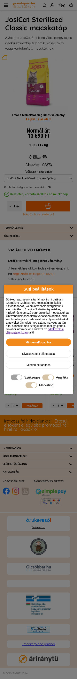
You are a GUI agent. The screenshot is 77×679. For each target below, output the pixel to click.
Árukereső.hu (38, 527)
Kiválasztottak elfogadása (38, 353)
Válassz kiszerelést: (38, 171)
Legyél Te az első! (38, 119)
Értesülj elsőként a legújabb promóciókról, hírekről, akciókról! (36, 425)
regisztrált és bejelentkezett (34, 273)
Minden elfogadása (38, 342)
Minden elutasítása (38, 365)
